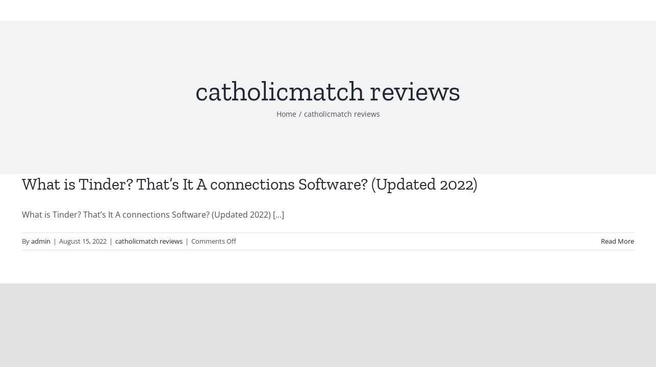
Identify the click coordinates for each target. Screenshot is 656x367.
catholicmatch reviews (149, 241)
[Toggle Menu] (632, 15)
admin (41, 241)
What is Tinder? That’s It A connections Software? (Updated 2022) (249, 184)
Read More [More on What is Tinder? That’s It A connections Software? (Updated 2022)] (617, 241)
